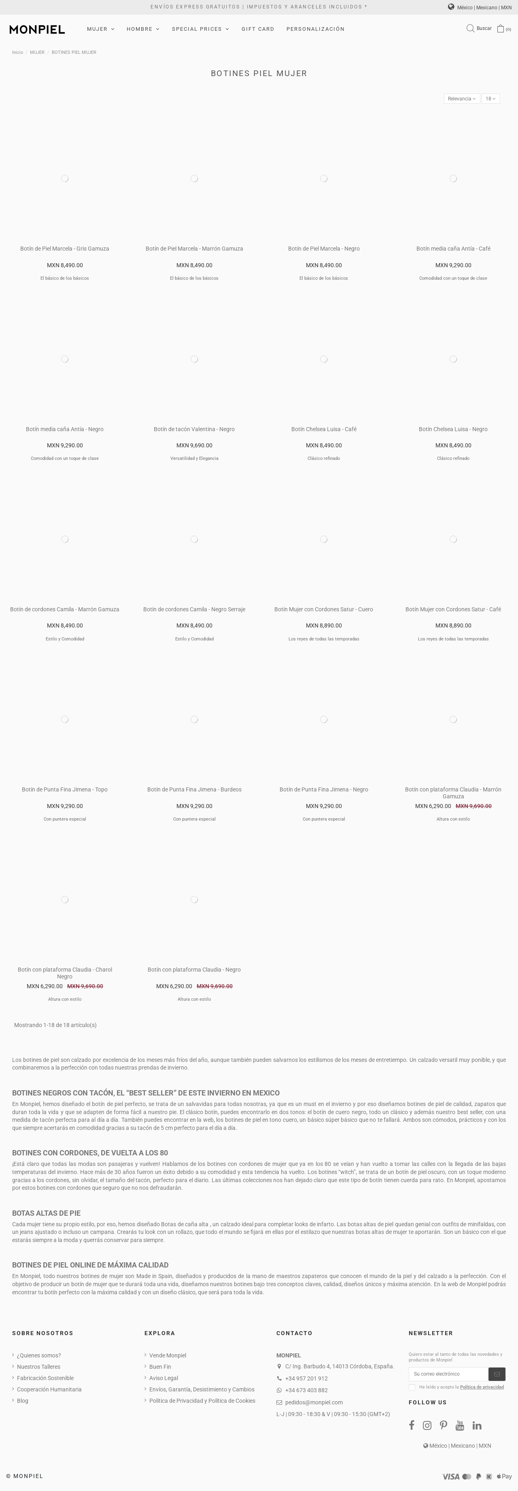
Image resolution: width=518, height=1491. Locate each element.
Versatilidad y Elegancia (194, 460)
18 (489, 99)
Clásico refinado (324, 460)
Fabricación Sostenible (45, 1379)
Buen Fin (160, 1368)
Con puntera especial (65, 820)
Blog (22, 1402)
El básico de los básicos (64, 280)
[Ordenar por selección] (457, 99)
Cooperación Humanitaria (49, 1391)
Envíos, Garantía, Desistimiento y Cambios (202, 1391)
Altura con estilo (453, 820)
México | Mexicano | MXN (480, 8)
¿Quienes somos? (39, 1357)
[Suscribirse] (496, 1377)
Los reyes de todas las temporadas (324, 640)
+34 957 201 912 (306, 1379)
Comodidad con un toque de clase (453, 280)
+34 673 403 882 (306, 1392)
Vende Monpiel (167, 1357)
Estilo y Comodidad (65, 640)
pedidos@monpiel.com (314, 1403)
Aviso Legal (163, 1379)
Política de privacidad (482, 1390)
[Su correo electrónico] (448, 1377)
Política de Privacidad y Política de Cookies (202, 1402)
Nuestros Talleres (38, 1368)
